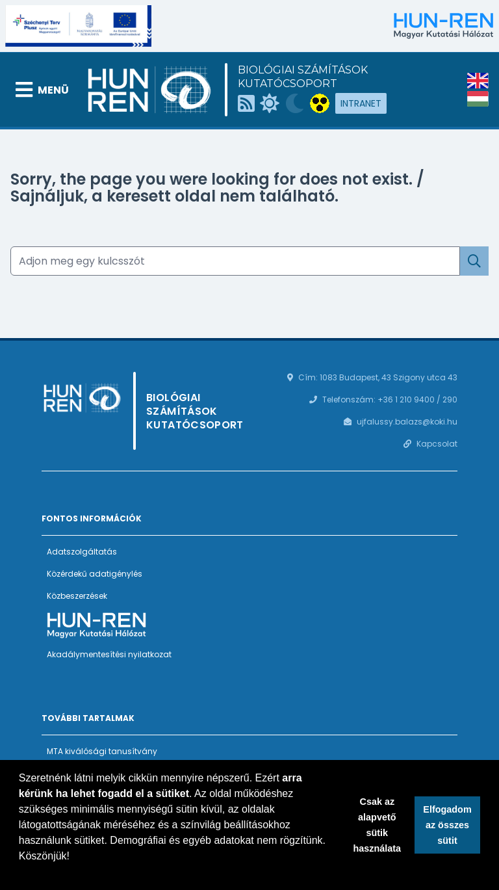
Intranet (360, 103)
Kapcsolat (436, 443)
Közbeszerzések (77, 595)
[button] (21, 873)
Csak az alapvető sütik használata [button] (377, 825)
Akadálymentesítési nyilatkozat (109, 654)
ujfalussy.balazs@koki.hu (407, 421)
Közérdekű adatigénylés (94, 573)
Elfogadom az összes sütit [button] (447, 825)
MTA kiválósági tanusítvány (102, 751)
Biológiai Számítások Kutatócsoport (303, 77)
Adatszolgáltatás (82, 551)
